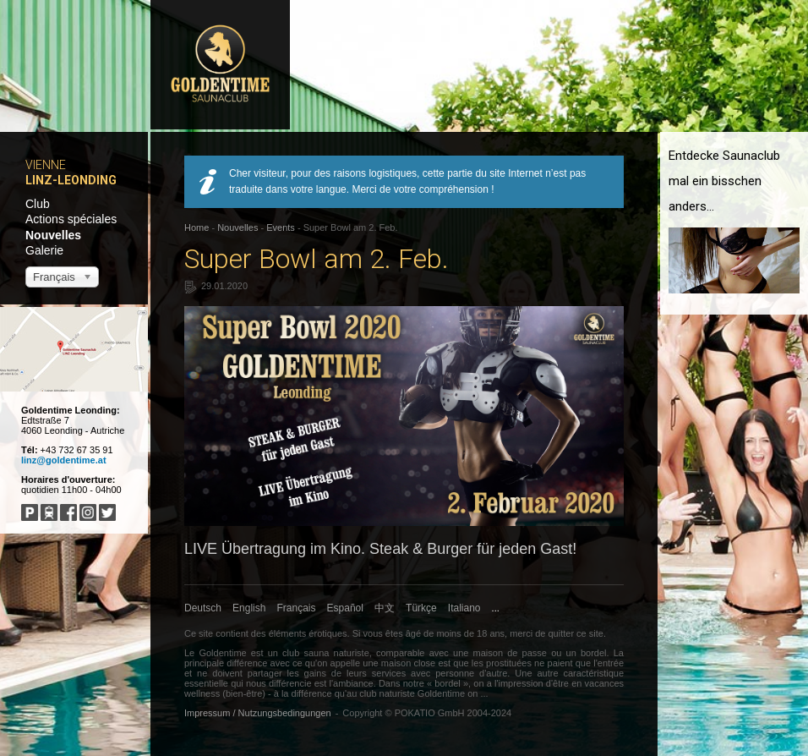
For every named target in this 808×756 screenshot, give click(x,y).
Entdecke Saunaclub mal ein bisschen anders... (724, 181)
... (496, 608)
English (248, 608)
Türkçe (421, 608)
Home (196, 227)
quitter (561, 633)
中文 (384, 608)
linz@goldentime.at (63, 460)
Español (345, 608)
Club (37, 204)
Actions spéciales (71, 219)
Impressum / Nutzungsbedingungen (257, 713)
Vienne (45, 165)
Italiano (464, 608)
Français (296, 608)
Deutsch (202, 608)
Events (280, 227)
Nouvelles (53, 235)
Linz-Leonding (71, 180)
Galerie (44, 250)
